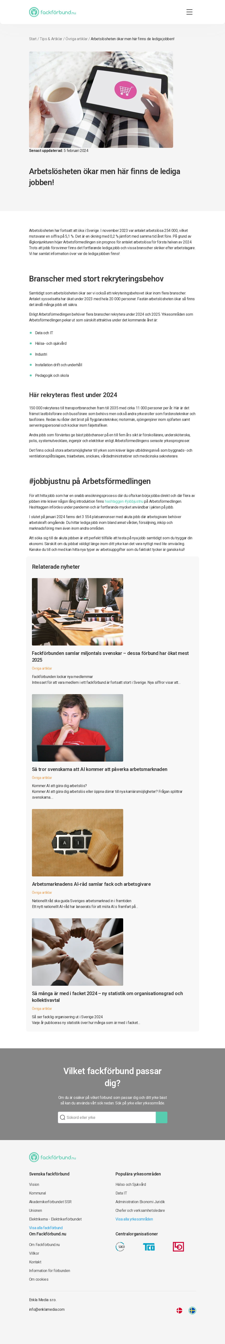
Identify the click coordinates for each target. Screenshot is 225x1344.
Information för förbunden (49, 1270)
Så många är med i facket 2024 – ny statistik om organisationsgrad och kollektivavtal (107, 997)
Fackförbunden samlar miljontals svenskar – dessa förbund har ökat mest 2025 (110, 656)
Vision (34, 1184)
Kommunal (37, 1193)
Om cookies (39, 1279)
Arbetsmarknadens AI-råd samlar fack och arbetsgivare (91, 884)
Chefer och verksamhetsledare (140, 1210)
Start (32, 39)
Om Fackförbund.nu (44, 1244)
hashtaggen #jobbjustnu (124, 501)
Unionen (35, 1210)
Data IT (121, 1193)
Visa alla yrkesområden (134, 1219)
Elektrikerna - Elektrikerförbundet (55, 1219)
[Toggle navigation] (189, 12)
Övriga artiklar (76, 39)
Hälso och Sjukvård (131, 1184)
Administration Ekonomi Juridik (140, 1202)
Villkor (34, 1253)
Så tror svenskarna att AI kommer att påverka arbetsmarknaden (99, 769)
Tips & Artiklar (51, 39)
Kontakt (35, 1262)
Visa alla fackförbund (46, 1228)
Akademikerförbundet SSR (50, 1202)
